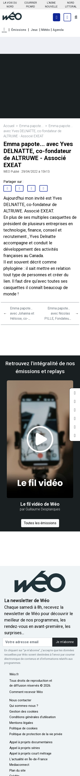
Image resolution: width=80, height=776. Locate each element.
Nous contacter (20, 700)
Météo (45, 29)
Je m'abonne (65, 642)
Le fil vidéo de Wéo (40, 504)
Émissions (18, 29)
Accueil (8, 126)
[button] (4, 30)
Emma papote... (31, 126)
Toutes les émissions (40, 523)
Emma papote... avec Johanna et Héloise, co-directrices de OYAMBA (22, 318)
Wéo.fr (14, 674)
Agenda (58, 29)
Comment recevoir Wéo (26, 692)
